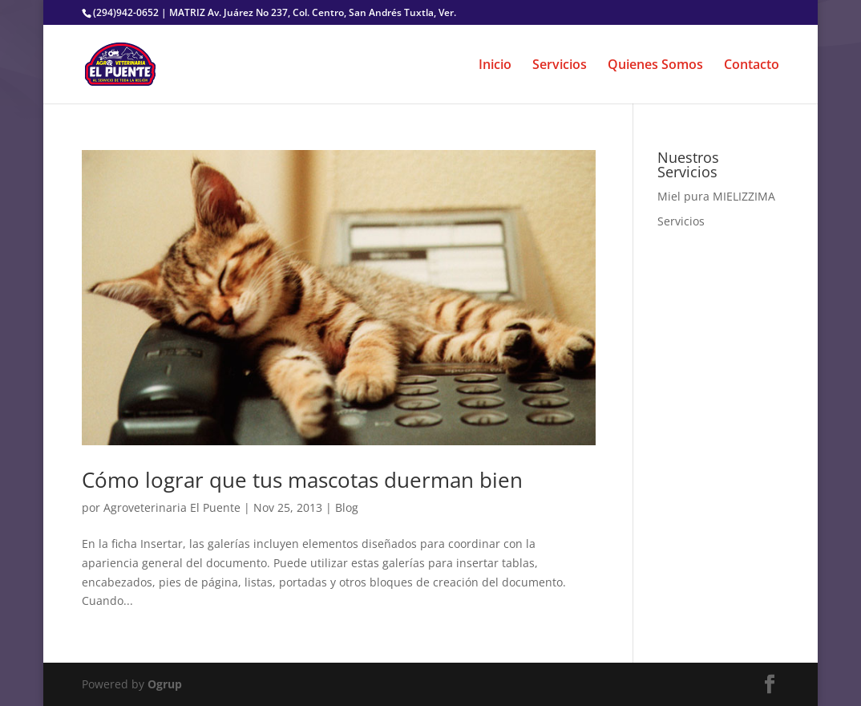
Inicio (495, 66)
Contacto (751, 66)
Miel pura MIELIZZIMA (716, 196)
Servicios (559, 66)
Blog (346, 507)
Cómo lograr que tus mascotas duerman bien (302, 479)
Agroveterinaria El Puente (172, 507)
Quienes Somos (655, 66)
